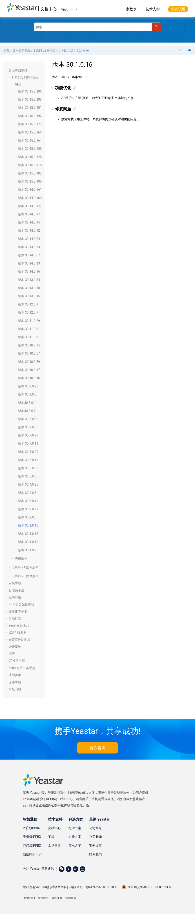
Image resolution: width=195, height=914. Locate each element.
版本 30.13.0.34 (29, 280)
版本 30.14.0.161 (30, 189)
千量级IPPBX (32, 837)
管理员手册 (16, 590)
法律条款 (70, 898)
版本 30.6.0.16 (28, 460)
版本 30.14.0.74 (29, 239)
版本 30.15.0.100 (30, 181)
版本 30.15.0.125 (30, 157)
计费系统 (15, 647)
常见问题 (15, 689)
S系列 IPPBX (68, 9)
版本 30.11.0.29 (29, 321)
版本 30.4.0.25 (28, 484)
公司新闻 (95, 837)
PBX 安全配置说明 (21, 604)
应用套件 (21, 559)
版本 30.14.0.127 (30, 206)
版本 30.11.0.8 (28, 329)
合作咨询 (97, 747)
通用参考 (15, 675)
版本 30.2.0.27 (28, 509)
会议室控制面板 (20, 639)
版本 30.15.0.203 (30, 99)
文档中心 (48, 9)
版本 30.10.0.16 (29, 378)
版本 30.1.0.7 (27, 550)
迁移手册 (15, 682)
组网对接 (15, 597)
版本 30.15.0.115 (30, 165)
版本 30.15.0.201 (30, 107)
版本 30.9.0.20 (28, 386)
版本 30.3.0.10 (28, 501)
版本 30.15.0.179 (30, 124)
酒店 (12, 654)
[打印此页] (190, 50)
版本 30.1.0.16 (79, 50)
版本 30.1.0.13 (28, 534)
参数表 (131, 9)
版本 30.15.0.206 (30, 91)
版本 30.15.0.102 (30, 173)
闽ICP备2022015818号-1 (102, 887)
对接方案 (75, 837)
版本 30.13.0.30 (29, 288)
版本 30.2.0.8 (27, 517)
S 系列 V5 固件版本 (25, 576)
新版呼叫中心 (32, 854)
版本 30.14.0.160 (30, 198)
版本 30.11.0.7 (28, 337)
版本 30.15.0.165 (30, 132)
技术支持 (153, 9)
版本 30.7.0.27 (28, 435)
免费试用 (178, 9)
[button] (7, 70)
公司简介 (95, 828)
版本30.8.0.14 (27, 403)
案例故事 (95, 845)
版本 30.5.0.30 (28, 468)
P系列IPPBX (31, 828)
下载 (51, 837)
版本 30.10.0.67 (29, 353)
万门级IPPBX (32, 845)
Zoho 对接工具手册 (22, 668)
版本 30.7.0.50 (28, 419)
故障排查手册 (18, 611)
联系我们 (95, 854)
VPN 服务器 (17, 661)
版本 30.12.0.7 (28, 312)
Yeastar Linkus (19, 625)
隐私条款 (57, 898)
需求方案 (75, 845)
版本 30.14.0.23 (29, 263)
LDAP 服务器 (18, 632)
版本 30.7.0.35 (28, 427)
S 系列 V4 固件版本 (25, 567)
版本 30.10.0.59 (29, 362)
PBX (64, 50)
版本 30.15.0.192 (30, 116)
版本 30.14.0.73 (29, 247)
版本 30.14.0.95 (29, 222)
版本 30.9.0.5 (27, 394)
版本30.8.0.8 (26, 411)
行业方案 (75, 828)
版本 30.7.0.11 (28, 443)
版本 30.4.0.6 (27, 493)
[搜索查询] (97, 27)
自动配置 (15, 618)
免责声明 (43, 898)
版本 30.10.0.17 (29, 370)
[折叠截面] (181, 50)
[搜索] (156, 27)
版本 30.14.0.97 (29, 214)
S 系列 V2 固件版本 (45, 50)
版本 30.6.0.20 (28, 452)
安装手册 (15, 583)
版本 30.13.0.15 (29, 296)
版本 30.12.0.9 (28, 304)
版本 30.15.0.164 (30, 140)
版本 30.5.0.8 (27, 476)
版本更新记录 (21, 50)
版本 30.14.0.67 (29, 255)
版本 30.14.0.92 (29, 230)
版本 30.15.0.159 (30, 148)
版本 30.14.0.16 (29, 271)
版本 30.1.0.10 (28, 542)
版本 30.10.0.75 (29, 345)
